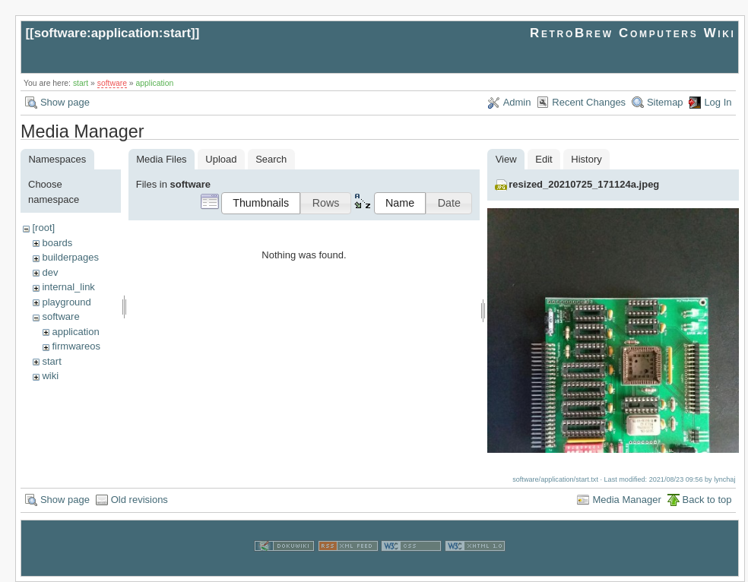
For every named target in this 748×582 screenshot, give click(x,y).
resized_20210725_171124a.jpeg (584, 184)
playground (66, 302)
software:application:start (112, 33)
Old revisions (139, 499)
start (80, 83)
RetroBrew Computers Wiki (633, 33)
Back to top (707, 499)
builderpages (70, 257)
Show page (65, 102)
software (112, 83)
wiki (50, 375)
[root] (43, 227)
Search (271, 159)
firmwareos (76, 346)
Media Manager (626, 499)
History (586, 159)
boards (57, 242)
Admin (517, 102)
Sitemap (665, 102)
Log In (717, 102)
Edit (543, 159)
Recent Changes (589, 102)
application (155, 83)
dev (50, 272)
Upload (220, 159)
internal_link (68, 287)
